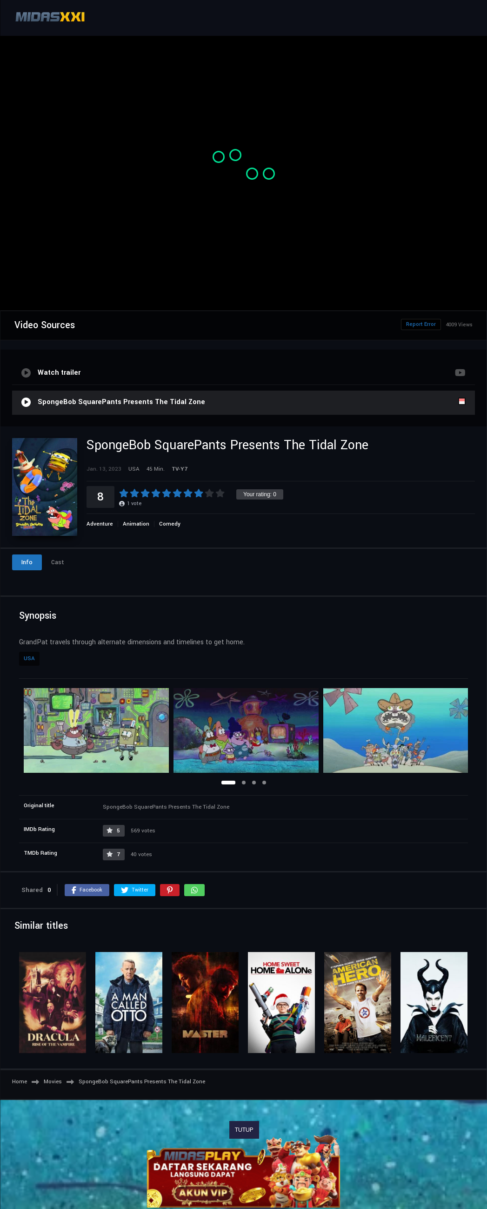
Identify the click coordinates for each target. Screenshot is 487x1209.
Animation (136, 524)
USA (29, 658)
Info (27, 562)
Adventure (100, 524)
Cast (57, 562)
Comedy (169, 524)
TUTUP (244, 1130)
